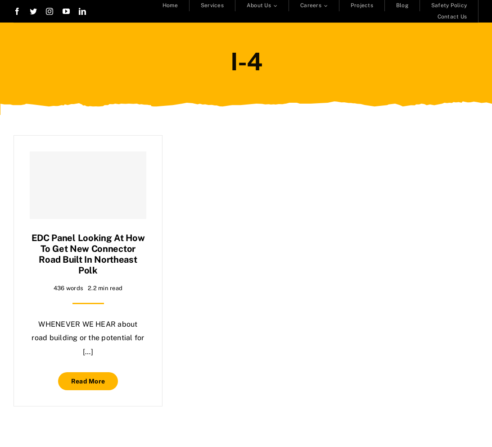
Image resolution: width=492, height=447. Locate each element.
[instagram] (49, 11)
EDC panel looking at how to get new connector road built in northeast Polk (88, 254)
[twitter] (33, 11)
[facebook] (17, 11)
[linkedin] (82, 11)
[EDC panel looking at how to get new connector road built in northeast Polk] (88, 185)
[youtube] (66, 11)
